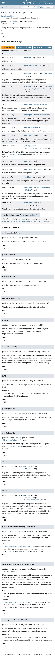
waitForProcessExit (32, 203)
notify (5, 221)
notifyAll (14, 221)
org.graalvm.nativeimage (9, 7)
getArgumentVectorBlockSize (36, 104)
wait (33, 221)
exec (26, 73)
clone (4, 219)
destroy (27, 58)
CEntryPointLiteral (33, 148)
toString (25, 221)
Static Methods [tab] (24, 47)
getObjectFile (30, 135)
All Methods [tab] (8, 47)
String (48, 73)
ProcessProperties (29, 7)
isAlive (27, 177)
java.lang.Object (7, 16)
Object (11, 24)
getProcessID (29, 161)
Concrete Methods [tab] (42, 47)
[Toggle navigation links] (3, 2)
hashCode (41, 219)
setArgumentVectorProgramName (37, 187)
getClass (31, 219)
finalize (21, 219)
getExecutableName (32, 127)
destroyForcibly (31, 65)
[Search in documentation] (46, 7)
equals (12, 219)
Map (33, 89)
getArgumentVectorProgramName (37, 115)
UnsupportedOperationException (17, 547)
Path (30, 73)
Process (39, 169)
